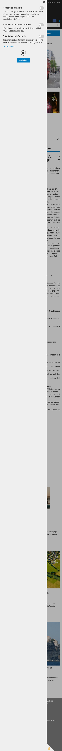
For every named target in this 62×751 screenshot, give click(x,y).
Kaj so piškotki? (9, 46)
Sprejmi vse (23, 60)
